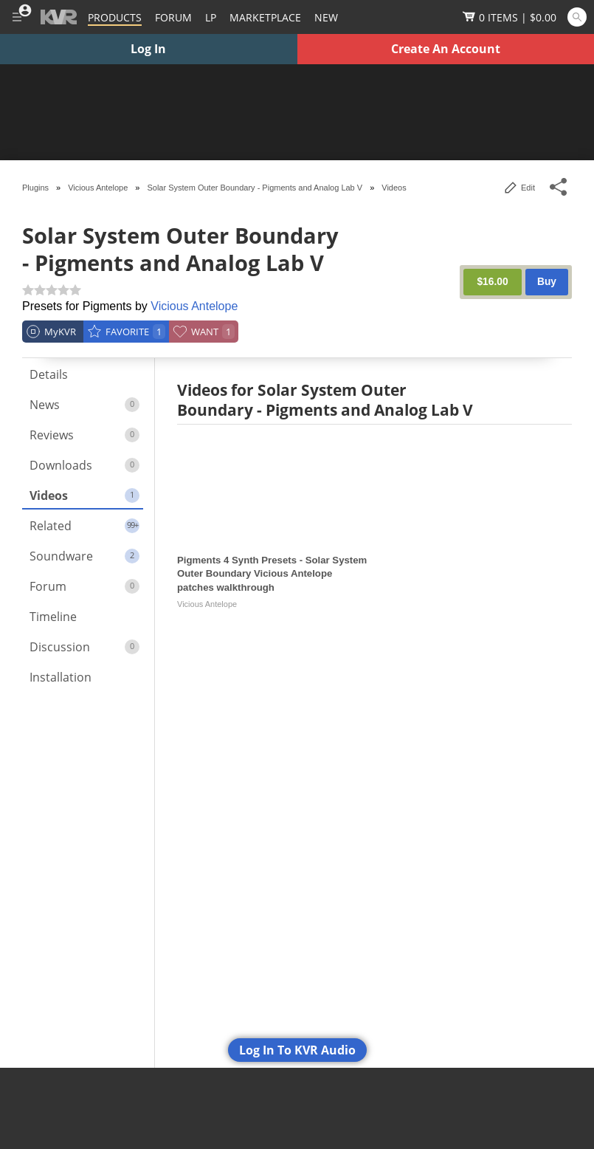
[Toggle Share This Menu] (559, 187)
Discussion (84, 647)
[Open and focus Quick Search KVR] (577, 17)
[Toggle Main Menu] (16, 17)
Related (84, 526)
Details (49, 374)
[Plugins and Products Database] (114, 17)
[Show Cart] (509, 17)
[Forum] (173, 17)
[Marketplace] (265, 17)
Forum (84, 586)
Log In (148, 49)
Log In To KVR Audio (297, 1050)
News (84, 405)
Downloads (84, 465)
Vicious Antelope (194, 306)
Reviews (84, 435)
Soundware (84, 556)
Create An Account (445, 49)
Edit (519, 187)
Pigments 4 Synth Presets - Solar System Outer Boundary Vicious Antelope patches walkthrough (272, 574)
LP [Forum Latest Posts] (210, 17)
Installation (60, 677)
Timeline (53, 616)
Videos (84, 495)
